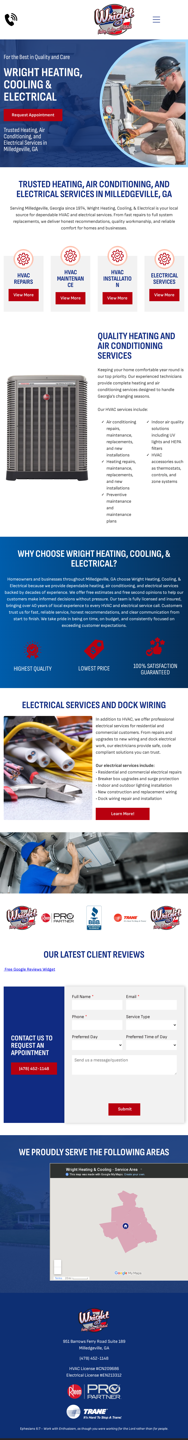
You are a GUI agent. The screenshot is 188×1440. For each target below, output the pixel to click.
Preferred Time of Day (146, 1034)
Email (131, 994)
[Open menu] (156, 19)
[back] (13, 918)
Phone (78, 1014)
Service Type (138, 1014)
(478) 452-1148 (94, 1355)
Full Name (81, 994)
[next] (175, 918)
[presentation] (109, 1086)
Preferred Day (85, 1034)
